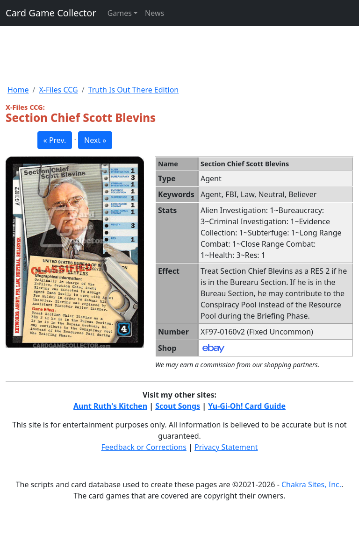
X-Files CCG (58, 90)
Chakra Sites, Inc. (311, 484)
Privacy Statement (226, 447)
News (154, 13)
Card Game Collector (51, 13)
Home (18, 90)
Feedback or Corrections (143, 447)
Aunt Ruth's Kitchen (110, 406)
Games (120, 13)
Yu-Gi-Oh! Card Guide (247, 406)
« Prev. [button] (54, 140)
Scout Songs (177, 406)
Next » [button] (95, 140)
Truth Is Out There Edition (133, 90)
